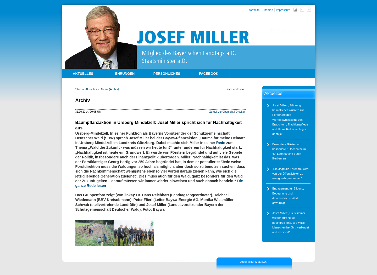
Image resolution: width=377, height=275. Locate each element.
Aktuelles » (92, 89)
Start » (79, 89)
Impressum (283, 10)
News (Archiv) (110, 89)
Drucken (240, 111)
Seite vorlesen (235, 89)
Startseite (253, 10)
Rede (221, 143)
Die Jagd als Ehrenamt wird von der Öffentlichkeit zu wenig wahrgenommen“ (290, 173)
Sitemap (268, 10)
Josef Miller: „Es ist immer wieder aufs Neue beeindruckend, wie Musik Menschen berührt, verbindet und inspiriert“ (290, 222)
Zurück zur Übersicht (221, 111)
